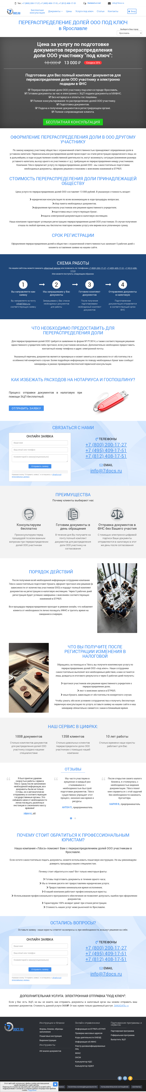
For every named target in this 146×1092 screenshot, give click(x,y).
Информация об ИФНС (85, 1041)
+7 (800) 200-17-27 (31, 3)
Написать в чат (94, 3)
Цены (69, 11)
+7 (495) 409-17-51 (49, 3)
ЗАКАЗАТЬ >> (121, 1005)
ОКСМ (78, 1057)
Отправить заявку (26, 408)
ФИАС (78, 1053)
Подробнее (32, 1090)
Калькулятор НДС (83, 1061)
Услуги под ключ (84, 11)
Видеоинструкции (47, 1040)
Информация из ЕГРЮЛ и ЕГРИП (90, 1029)
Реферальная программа (122, 1035)
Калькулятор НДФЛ (84, 1066)
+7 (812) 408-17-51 (67, 3)
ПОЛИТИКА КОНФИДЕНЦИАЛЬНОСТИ (82, 1087)
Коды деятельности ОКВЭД (88, 1037)
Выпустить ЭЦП (118, 1039)
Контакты (113, 11)
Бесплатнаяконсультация (37, 11)
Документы (55, 11)
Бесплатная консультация (73, 122)
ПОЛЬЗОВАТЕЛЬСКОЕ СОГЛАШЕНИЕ (114, 1087)
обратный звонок (52, 268)
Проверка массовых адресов (88, 1033)
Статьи (100, 11)
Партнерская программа (122, 1031)
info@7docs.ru (118, 3)
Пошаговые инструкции (50, 1036)
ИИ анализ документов (50, 1051)
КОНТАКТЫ (136, 1087)
